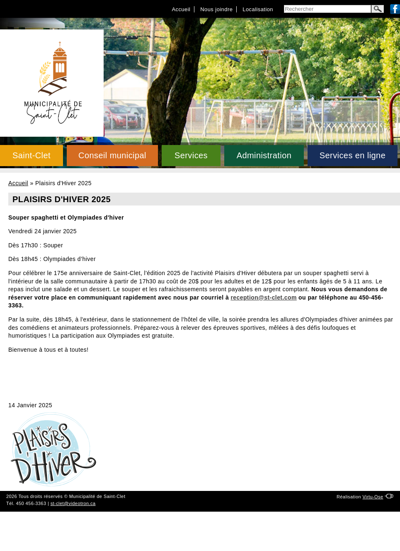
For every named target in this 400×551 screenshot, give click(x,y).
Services (191, 155)
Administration (264, 155)
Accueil (181, 9)
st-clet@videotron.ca (73, 503)
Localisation (257, 9)
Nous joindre (216, 9)
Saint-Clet (31, 155)
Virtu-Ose (372, 496)
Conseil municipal (112, 155)
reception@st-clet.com (263, 297)
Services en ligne (352, 155)
